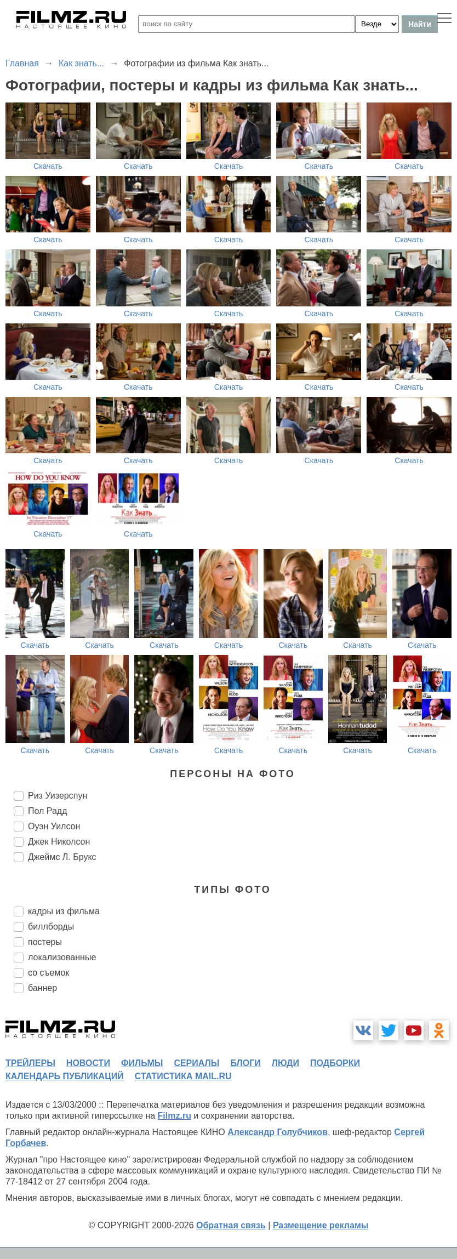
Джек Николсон (59, 841)
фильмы (142, 1063)
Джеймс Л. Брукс (62, 857)
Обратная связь (231, 1225)
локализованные (62, 957)
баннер (42, 988)
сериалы (196, 1063)
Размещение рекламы (321, 1225)
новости (88, 1063)
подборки (335, 1063)
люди (285, 1063)
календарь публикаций (64, 1076)
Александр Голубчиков (277, 1132)
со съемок (48, 972)
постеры (45, 942)
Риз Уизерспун (57, 795)
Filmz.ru (174, 1115)
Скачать (47, 166)
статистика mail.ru (183, 1076)
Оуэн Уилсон (54, 826)
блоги (245, 1063)
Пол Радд (47, 811)
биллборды (51, 926)
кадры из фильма (64, 911)
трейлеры (30, 1063)
